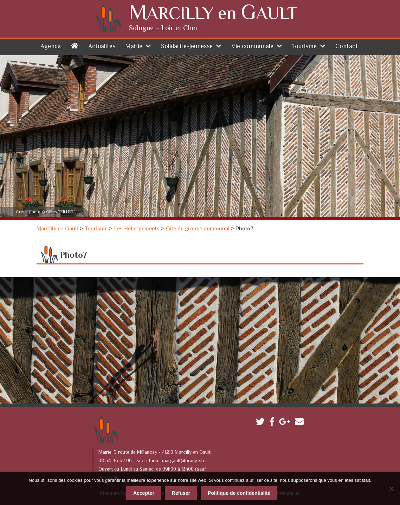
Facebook (274, 423)
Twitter (262, 423)
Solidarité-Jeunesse (187, 46)
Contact (346, 46)
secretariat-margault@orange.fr (171, 461)
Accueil (74, 45)
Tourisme (304, 46)
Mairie (133, 46)
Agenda (50, 46)
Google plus (286, 423)
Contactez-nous (301, 423)
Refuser (181, 493)
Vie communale (252, 46)
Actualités (101, 46)
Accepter (143, 493)
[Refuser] (391, 488)
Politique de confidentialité (239, 493)
